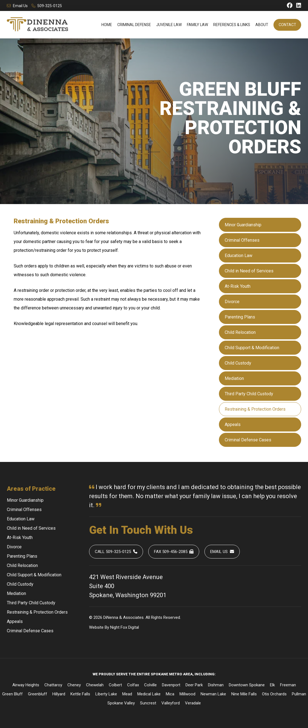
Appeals (233, 424)
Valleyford (170, 703)
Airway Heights (25, 684)
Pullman (299, 694)
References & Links (231, 24)
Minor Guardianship (243, 224)
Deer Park (194, 684)
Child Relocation (240, 332)
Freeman (288, 684)
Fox (124, 627)
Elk (272, 684)
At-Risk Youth (237, 286)
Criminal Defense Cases (248, 439)
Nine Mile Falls (244, 694)
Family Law (197, 24)
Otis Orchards (274, 694)
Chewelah (95, 684)
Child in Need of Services (249, 270)
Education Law (238, 255)
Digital (133, 627)
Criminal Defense (134, 24)
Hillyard (58, 694)
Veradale (193, 703)
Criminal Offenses (242, 240)
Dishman (216, 684)
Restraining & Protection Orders (255, 409)
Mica (170, 694)
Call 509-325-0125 (116, 551)
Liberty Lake (106, 694)
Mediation (234, 378)
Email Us (17, 6)
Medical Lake (149, 694)
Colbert (115, 684)
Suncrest (148, 703)
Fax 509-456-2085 (174, 551)
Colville (150, 684)
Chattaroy (53, 684)
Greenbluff (37, 694)
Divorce (232, 301)
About (261, 24)
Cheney (74, 684)
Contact (287, 24)
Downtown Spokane (247, 684)
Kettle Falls (80, 694)
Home (106, 24)
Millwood (187, 694)
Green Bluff (12, 694)
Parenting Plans (240, 317)
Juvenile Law (169, 24)
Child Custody (238, 363)
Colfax (133, 684)
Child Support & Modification (252, 347)
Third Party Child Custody (249, 393)
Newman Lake (213, 694)
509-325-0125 (47, 6)
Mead (127, 694)
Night (114, 627)
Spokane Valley (121, 703)
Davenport (171, 684)
